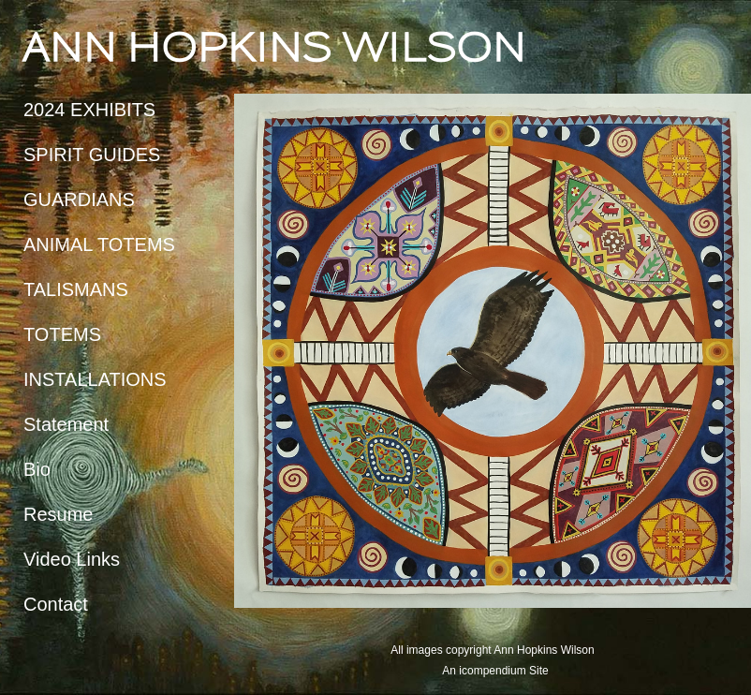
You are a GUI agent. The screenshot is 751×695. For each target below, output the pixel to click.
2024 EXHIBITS (89, 109)
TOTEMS (62, 334)
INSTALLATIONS (95, 379)
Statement (66, 424)
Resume (58, 514)
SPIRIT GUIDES (91, 154)
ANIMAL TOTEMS (99, 244)
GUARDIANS (79, 199)
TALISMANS (75, 289)
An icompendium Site (495, 670)
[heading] (70, 46)
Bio (37, 469)
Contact (55, 604)
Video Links (71, 559)
